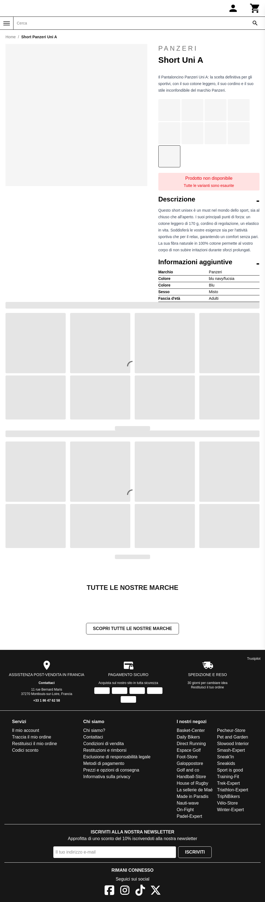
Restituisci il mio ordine (34, 744)
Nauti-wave (188, 803)
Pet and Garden (232, 737)
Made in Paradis (193, 797)
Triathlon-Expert (232, 790)
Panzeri (209, 48)
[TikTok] (140, 891)
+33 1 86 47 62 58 (46, 701)
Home (10, 37)
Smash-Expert (231, 750)
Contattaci (46, 683)
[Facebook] (109, 891)
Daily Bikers (188, 737)
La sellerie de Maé (195, 790)
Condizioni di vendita (103, 744)
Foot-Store (187, 757)
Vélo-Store (227, 803)
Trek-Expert (228, 783)
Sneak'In (225, 757)
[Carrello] (255, 8)
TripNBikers (228, 797)
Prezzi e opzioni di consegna (111, 770)
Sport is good (230, 770)
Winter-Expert (230, 810)
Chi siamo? (94, 731)
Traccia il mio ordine (31, 737)
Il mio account (25, 731)
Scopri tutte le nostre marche (132, 629)
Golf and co (188, 770)
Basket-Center (191, 731)
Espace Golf (189, 750)
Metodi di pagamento (103, 764)
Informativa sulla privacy (107, 777)
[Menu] (6, 23)
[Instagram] (124, 891)
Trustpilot (254, 659)
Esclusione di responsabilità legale (117, 757)
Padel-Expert (189, 816)
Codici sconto (25, 750)
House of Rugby (192, 783)
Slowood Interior (233, 744)
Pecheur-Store (231, 731)
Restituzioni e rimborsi (104, 750)
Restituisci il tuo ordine (207, 688)
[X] (155, 891)
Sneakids (226, 764)
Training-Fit (228, 777)
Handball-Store (191, 777)
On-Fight (185, 810)
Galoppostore (190, 764)
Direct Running (191, 744)
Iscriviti (195, 852)
